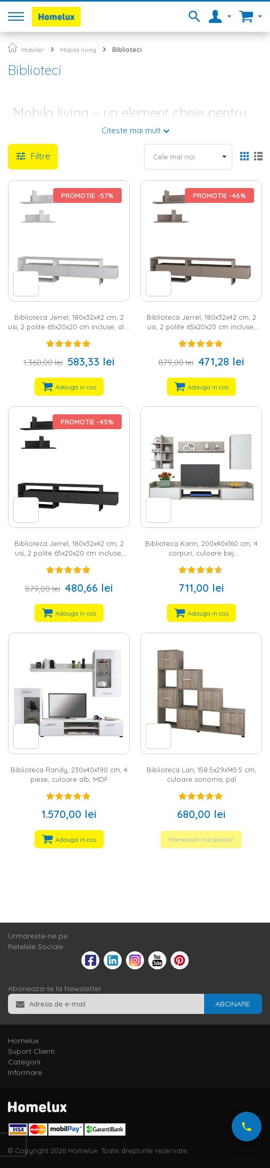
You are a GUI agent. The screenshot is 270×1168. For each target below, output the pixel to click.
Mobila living (78, 50)
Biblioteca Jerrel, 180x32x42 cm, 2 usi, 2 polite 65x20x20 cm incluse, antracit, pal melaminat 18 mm (69, 553)
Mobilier (32, 50)
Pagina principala (12, 47)
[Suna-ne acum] (246, 1126)
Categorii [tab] (24, 1062)
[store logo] (56, 17)
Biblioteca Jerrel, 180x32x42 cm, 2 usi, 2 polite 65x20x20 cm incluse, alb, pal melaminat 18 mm (69, 327)
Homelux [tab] (23, 1040)
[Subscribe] (233, 1004)
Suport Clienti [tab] (31, 1051)
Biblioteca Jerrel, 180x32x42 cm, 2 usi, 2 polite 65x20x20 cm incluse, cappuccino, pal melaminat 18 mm (201, 327)
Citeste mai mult (131, 130)
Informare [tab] (25, 1072)
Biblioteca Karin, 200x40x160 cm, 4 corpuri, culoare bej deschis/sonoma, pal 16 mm (201, 553)
